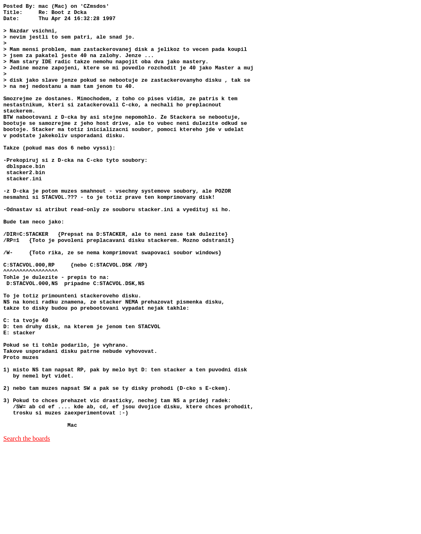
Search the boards (26, 523)
